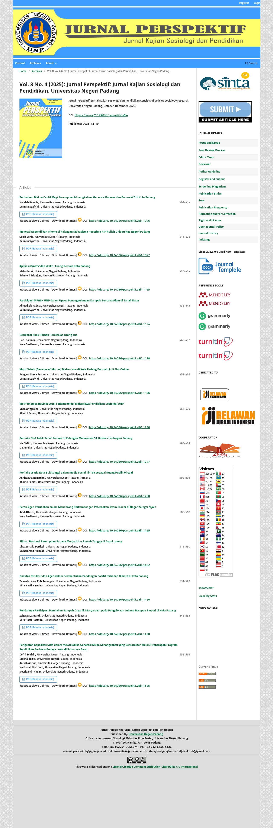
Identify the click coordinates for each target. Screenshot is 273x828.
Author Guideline (209, 171)
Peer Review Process (212, 150)
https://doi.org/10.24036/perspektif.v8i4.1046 (119, 220)
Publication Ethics (210, 193)
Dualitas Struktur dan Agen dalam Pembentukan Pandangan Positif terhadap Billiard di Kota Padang (83, 576)
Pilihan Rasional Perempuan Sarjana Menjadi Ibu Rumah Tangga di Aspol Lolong (70, 541)
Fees (202, 200)
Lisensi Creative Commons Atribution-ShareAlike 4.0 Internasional (155, 766)
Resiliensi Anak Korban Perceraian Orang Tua (48, 335)
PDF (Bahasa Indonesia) (39, 214)
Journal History (208, 233)
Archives (35, 63)
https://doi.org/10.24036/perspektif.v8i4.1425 (119, 530)
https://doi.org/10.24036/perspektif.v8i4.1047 (119, 255)
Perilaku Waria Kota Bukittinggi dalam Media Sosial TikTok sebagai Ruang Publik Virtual (76, 472)
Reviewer (205, 164)
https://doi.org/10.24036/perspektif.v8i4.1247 (119, 461)
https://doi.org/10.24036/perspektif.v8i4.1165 (119, 289)
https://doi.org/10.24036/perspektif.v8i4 (101, 115)
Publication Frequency (213, 207)
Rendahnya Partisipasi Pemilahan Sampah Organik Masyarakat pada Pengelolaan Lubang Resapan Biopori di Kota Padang (97, 610)
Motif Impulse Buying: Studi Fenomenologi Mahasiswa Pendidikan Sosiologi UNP (71, 403)
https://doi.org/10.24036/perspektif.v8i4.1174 (119, 324)
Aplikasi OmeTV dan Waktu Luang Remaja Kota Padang (54, 266)
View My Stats (208, 596)
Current (20, 63)
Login (257, 3)
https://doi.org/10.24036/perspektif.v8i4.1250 (119, 496)
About (50, 63)
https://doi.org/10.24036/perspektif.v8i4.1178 (119, 358)
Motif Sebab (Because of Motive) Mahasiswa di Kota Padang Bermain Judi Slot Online (74, 369)
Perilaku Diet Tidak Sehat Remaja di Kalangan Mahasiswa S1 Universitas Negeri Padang (75, 438)
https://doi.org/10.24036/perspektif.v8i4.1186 (119, 392)
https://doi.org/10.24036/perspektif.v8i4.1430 (119, 634)
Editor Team (206, 157)
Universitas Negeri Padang (146, 734)
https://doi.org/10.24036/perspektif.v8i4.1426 (119, 599)
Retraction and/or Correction (217, 214)
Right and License (210, 220)
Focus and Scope (209, 142)
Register (244, 3)
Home (22, 71)
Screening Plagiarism (212, 186)
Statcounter (206, 587)
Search (251, 63)
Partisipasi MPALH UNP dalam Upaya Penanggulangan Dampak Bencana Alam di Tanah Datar (79, 300)
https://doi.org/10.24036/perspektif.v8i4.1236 (119, 427)
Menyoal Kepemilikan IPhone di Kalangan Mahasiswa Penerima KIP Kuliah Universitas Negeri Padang (84, 231)
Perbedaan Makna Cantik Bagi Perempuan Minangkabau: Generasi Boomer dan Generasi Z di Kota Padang (87, 197)
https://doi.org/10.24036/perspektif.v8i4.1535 (119, 685)
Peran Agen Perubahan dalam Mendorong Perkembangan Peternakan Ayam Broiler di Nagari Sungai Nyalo (87, 507)
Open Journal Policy (211, 226)
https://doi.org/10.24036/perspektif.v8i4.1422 (119, 565)
